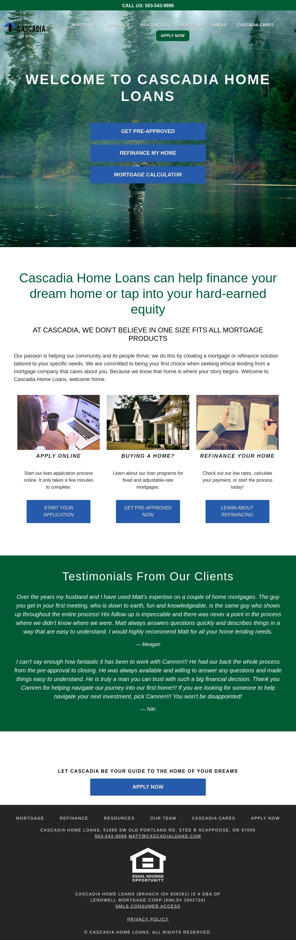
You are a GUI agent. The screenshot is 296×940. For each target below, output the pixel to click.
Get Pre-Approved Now (148, 511)
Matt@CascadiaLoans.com (165, 836)
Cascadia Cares (255, 25)
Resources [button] (153, 25)
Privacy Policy (148, 919)
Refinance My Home (148, 153)
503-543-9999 (159, 5)
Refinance (118, 25)
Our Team (191, 25)
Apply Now (173, 35)
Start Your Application (58, 511)
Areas (219, 25)
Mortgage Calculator (148, 175)
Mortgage (83, 25)
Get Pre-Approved (148, 131)
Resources (119, 818)
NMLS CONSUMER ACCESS (147, 906)
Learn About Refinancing (237, 511)
